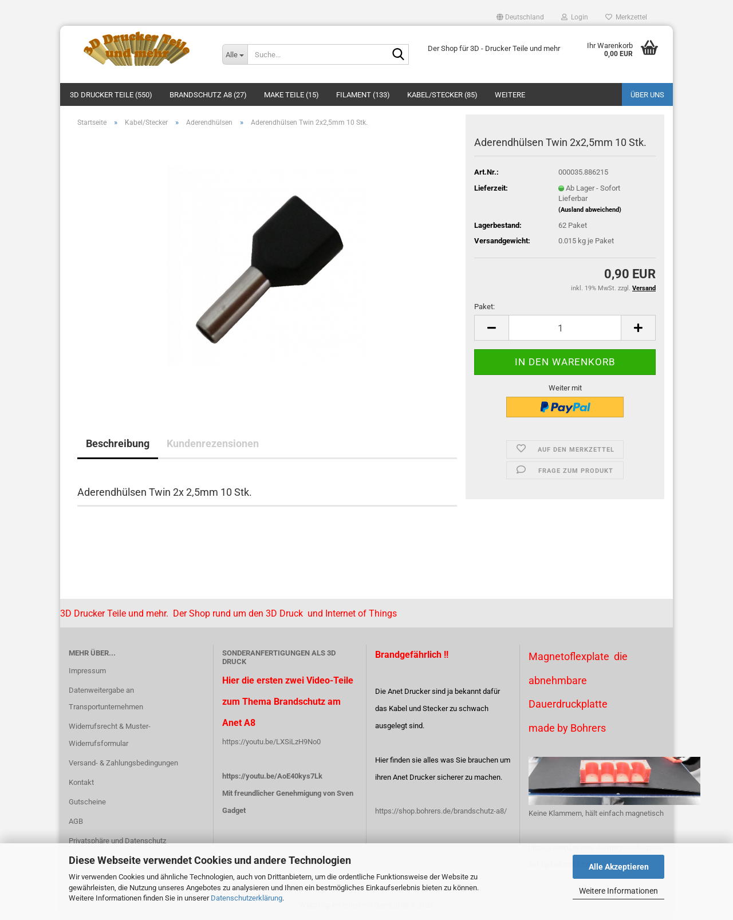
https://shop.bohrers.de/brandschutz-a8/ (441, 811)
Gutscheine (87, 801)
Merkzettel (626, 17)
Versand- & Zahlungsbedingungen (123, 763)
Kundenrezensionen (213, 443)
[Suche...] (234, 54)
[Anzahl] (565, 328)
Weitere (510, 94)
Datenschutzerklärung (246, 898)
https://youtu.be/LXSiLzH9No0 (271, 741)
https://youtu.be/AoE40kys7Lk (272, 776)
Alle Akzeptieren (619, 866)
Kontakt (81, 782)
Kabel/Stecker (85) (442, 94)
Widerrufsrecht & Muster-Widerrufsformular (110, 735)
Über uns (647, 94)
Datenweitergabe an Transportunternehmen (106, 699)
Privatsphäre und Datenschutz (117, 840)
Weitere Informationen (618, 890)
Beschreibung (117, 443)
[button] (520, 17)
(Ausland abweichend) (589, 210)
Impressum (87, 670)
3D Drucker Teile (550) (111, 94)
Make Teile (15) (291, 94)
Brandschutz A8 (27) (208, 94)
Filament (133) (363, 94)
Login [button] (574, 17)
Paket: (484, 306)
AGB (76, 821)
